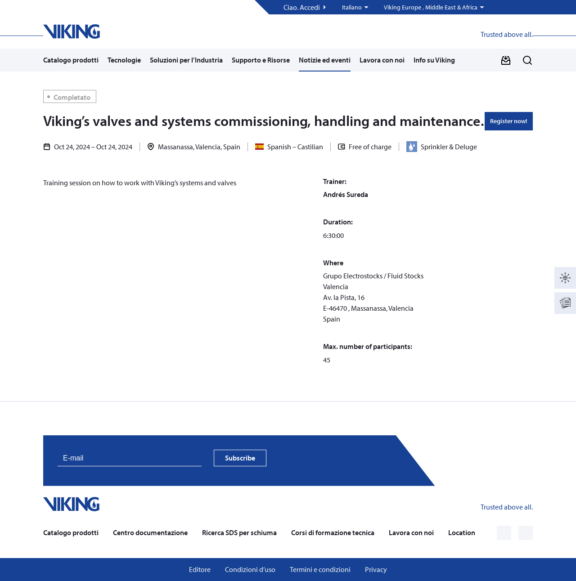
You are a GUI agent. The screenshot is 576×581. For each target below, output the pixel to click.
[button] (355, 7)
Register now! (508, 121)
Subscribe (240, 457)
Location (461, 532)
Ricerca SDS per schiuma (239, 532)
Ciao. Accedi (302, 7)
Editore (200, 569)
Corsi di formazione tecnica (332, 532)
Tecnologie (124, 59)
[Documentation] (565, 303)
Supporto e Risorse (261, 59)
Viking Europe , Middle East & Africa (430, 7)
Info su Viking (434, 59)
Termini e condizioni (320, 569)
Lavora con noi (382, 59)
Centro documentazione (150, 532)
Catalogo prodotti (71, 59)
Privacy (376, 569)
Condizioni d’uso (250, 569)
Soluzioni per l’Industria (186, 59)
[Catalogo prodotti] (565, 278)
